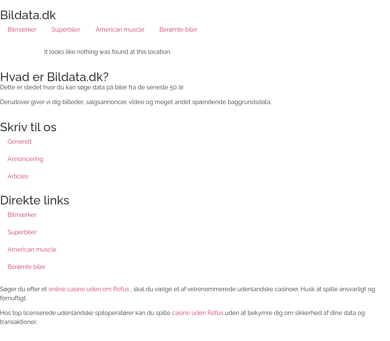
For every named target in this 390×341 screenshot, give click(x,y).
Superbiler (66, 29)
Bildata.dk (28, 15)
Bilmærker (22, 29)
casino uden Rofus (197, 312)
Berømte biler (178, 29)
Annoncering (25, 159)
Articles (18, 176)
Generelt (20, 141)
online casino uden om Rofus (89, 289)
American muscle (120, 29)
